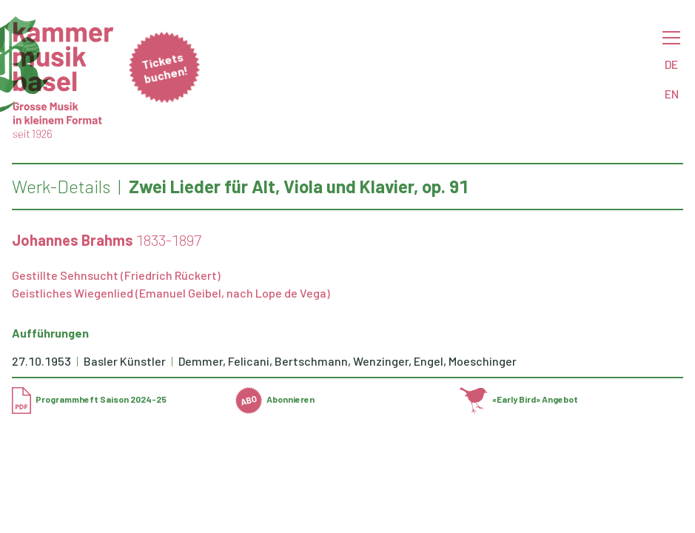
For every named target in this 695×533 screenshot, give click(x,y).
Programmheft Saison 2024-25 (89, 399)
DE (671, 64)
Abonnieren (275, 399)
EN (672, 94)
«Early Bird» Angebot (519, 399)
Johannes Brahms (72, 240)
